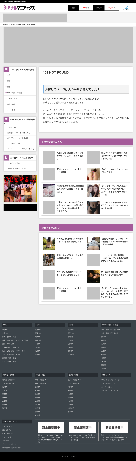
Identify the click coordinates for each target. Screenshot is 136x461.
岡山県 (37, 390)
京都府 (70, 340)
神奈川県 (38, 340)
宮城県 (4, 387)
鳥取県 (37, 394)
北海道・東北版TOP (9, 380)
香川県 (37, 405)
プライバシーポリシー (9, 444)
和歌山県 (71, 354)
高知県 (37, 415)
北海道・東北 (11, 98)
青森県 (4, 394)
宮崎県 (70, 405)
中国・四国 (10, 104)
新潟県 (103, 344)
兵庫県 (70, 344)
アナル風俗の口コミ (108, 383)
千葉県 (37, 344)
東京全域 (5, 333)
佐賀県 (70, 394)
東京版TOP (6, 330)
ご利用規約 (6, 441)
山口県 (37, 401)
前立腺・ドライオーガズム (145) (20, 133)
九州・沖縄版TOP (74, 380)
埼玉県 (37, 337)
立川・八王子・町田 (9, 361)
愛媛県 (37, 412)
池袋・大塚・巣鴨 (8, 344)
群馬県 (37, 354)
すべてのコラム (13, 163)
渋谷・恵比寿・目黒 (9, 337)
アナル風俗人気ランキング (110, 380)
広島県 (37, 387)
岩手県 (4, 405)
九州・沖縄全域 (73, 383)
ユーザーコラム (106, 387)
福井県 (103, 369)
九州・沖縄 (10, 110)
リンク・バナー (7, 437)
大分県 (70, 401)
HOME (5, 25)
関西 (8, 86)
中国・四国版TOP (41, 380)
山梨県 (103, 354)
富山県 (103, 365)
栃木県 (37, 351)
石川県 (103, 361)
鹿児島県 (71, 408)
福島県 (4, 408)
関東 (8, 80)
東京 (8, 75)
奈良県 (70, 351)
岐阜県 (103, 347)
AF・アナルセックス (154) (17, 138)
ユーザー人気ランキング (17, 168)
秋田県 (4, 397)
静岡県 (103, 340)
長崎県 (70, 397)
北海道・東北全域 (8, 383)
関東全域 (38, 333)
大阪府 (70, 337)
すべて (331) (12, 127)
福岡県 (70, 387)
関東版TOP (39, 330)
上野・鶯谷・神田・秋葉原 (11, 354)
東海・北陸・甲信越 (13, 92)
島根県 (37, 397)
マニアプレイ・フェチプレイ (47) (20, 149)
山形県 (4, 401)
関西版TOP (72, 330)
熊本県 (70, 390)
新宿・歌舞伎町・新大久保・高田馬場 (15, 340)
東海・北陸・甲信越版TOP (110, 330)
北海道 (4, 390)
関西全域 (71, 333)
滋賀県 (70, 347)
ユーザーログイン (8, 426)
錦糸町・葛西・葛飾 (9, 358)
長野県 (103, 358)
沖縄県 (70, 412)
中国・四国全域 (40, 383)
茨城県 (37, 347)
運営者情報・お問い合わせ (11, 448)
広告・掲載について (9, 433)
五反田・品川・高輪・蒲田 (11, 347)
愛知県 (103, 337)
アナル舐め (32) (13, 143)
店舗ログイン (6, 430)
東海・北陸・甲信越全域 (109, 333)
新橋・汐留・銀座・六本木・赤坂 (13, 351)
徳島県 (37, 408)
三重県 (103, 351)
